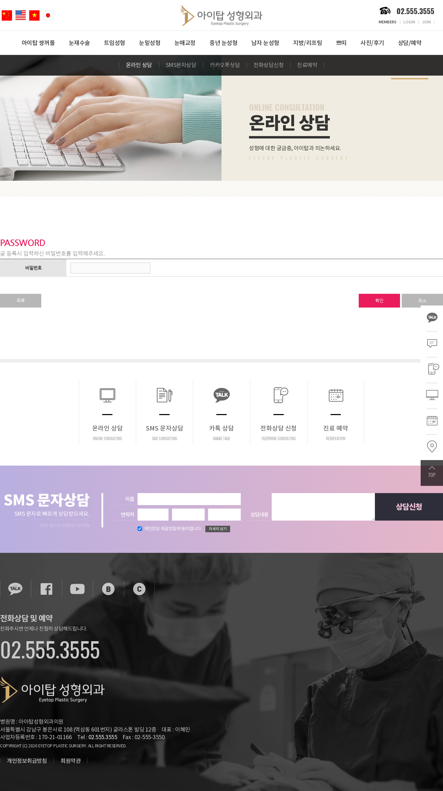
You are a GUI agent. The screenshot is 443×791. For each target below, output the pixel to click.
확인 (379, 300)
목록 (21, 300)
